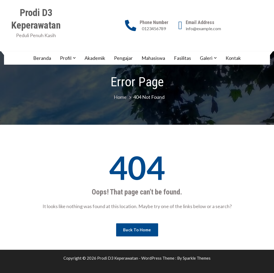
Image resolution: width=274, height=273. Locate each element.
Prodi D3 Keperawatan (36, 19)
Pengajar (123, 58)
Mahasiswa (153, 58)
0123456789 (154, 28)
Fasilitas (182, 58)
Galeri (206, 58)
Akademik (95, 58)
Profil (65, 58)
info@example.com (203, 28)
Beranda (42, 58)
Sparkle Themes (197, 258)
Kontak (233, 58)
